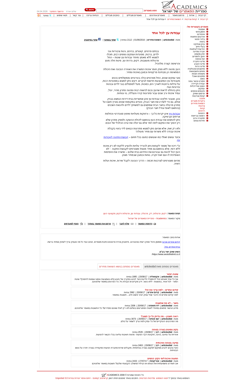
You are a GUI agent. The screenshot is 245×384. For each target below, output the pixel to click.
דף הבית (202, 15)
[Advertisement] (144, 24)
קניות (202, 108)
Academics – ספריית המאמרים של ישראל (147, 218)
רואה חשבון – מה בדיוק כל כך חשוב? (159, 316)
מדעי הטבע (199, 64)
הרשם (61, 11)
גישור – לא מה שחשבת (167, 303)
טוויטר (46, 15)
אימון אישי (200, 32)
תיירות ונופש (199, 120)
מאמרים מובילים (134, 15)
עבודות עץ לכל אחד (155, 19)
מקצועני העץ (109, 213)
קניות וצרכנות (191, 19)
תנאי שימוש (62, 15)
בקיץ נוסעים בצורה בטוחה (165, 329)
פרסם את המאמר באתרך (99, 224)
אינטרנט (201, 34)
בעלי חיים (200, 46)
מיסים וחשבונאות (197, 71)
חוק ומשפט (199, 54)
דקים (164, 213)
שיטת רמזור (172, 274)
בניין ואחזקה (199, 44)
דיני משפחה (153, 305)
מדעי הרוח (200, 66)
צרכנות (202, 106)
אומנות (202, 29)
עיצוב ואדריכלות (197, 86)
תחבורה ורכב (199, 118)
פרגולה (144, 213)
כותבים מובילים (112, 15)
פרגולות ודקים (123, 213)
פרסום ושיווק (199, 93)
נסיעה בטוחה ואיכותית (167, 342)
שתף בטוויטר (110, 40)
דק (150, 213)
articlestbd (168, 40)
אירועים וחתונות (197, 36)
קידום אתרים (153, 292)
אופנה (202, 98)
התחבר (52, 11)
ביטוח (202, 41)
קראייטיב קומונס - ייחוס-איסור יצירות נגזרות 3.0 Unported (81, 378)
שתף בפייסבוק (90, 40)
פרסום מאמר (178, 15)
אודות (191, 15)
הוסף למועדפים (71, 224)
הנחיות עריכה (92, 15)
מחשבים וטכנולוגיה (196, 69)
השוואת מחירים (174, 19)
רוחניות (201, 113)
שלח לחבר (124, 224)
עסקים (201, 88)
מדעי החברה (199, 61)
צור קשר (76, 15)
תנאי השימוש (162, 378)
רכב (157, 332)
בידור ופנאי (200, 39)
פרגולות (157, 213)
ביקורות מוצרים (198, 101)
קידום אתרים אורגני (171, 242)
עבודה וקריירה (198, 83)
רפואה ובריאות (198, 116)
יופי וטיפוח (200, 59)
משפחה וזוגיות (198, 74)
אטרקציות (154, 361)
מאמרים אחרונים (157, 15)
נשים (202, 78)
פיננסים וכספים (198, 91)
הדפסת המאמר (145, 224)
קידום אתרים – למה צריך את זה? (161, 290)
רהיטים (201, 111)
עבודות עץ (174, 113)
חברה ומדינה (199, 51)
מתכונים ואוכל (198, 76)
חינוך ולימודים (198, 56)
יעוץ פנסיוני (154, 319)
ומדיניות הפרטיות (147, 378)
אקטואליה (154, 276)
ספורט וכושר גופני (196, 81)
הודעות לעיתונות (197, 49)
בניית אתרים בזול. (172, 247)
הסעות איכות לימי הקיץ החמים (162, 358)
